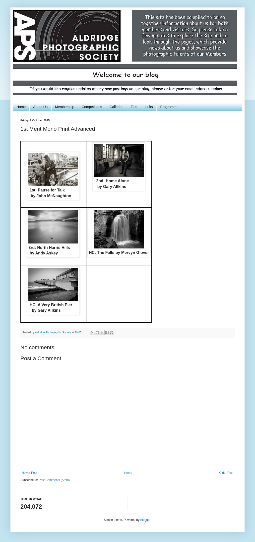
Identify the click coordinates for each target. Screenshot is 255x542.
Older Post (226, 473)
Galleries (116, 107)
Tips (134, 107)
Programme (169, 107)
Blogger (145, 520)
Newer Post (29, 473)
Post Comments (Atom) (54, 480)
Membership (64, 107)
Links (149, 107)
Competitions (92, 107)
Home (21, 107)
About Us (40, 107)
